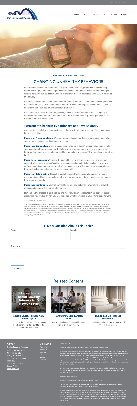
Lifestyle (43, 360)
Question (15, 246)
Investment (44, 349)
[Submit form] (17, 268)
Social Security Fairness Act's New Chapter (28, 317)
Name (14, 230)
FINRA (96, 380)
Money (42, 357)
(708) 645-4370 (118, 2)
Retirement (44, 347)
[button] (86, 14)
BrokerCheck (104, 347)
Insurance (43, 352)
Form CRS (67, 343)
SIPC (100, 380)
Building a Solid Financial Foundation (108, 317)
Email (73, 230)
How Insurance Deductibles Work (68, 317)
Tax (41, 355)
